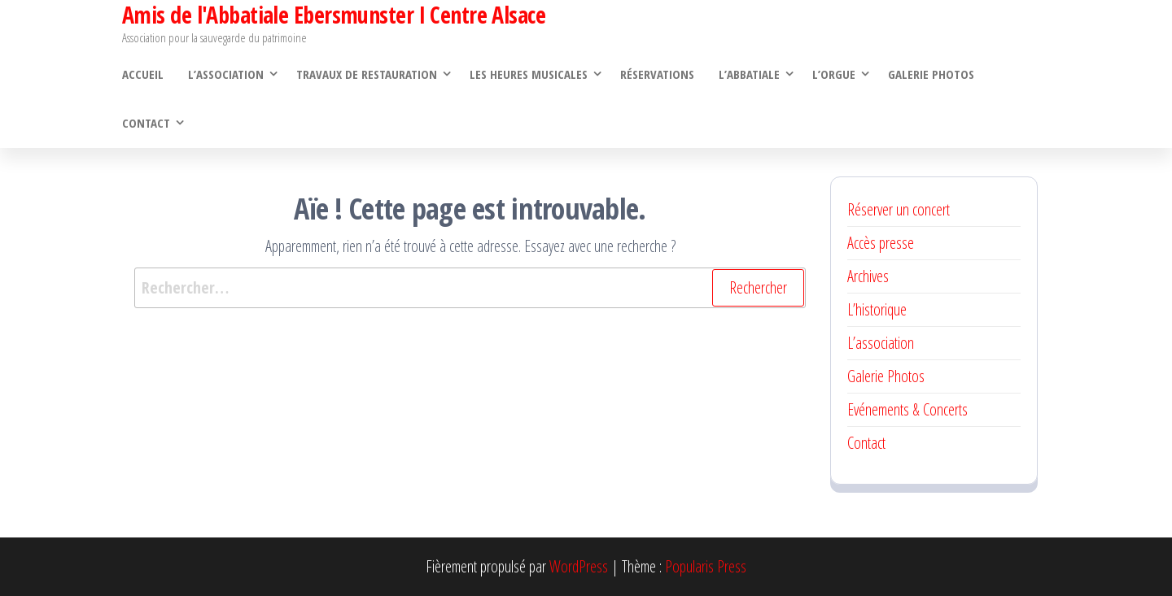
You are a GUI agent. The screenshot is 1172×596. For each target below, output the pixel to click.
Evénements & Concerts (907, 409)
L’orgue (833, 74)
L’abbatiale (749, 74)
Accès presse (880, 243)
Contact (146, 123)
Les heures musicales (529, 74)
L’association (226, 74)
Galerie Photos (931, 74)
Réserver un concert (898, 209)
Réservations (657, 74)
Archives (868, 276)
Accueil (143, 74)
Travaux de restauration (366, 74)
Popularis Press (705, 566)
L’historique (877, 309)
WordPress (578, 566)
